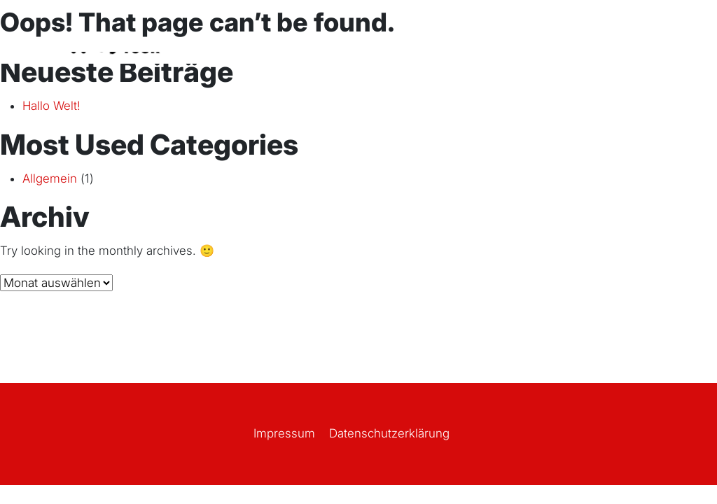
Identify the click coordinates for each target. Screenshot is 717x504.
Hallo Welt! (51, 106)
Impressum (284, 433)
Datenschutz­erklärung (389, 433)
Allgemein (49, 179)
